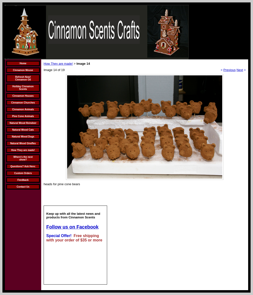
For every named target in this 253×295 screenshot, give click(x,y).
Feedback (23, 180)
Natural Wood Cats (23, 129)
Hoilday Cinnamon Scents (23, 87)
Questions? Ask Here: (23, 166)
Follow (54, 227)
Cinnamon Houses (23, 96)
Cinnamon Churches (23, 102)
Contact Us (23, 186)
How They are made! (23, 150)
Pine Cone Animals (23, 116)
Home (23, 63)
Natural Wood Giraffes (23, 143)
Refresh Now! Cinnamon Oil (23, 78)
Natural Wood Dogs (23, 136)
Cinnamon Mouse (23, 70)
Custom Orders (23, 173)
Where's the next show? (23, 158)
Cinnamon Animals (23, 109)
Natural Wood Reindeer (23, 123)
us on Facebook (80, 227)
